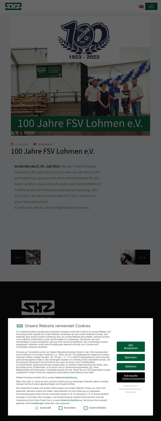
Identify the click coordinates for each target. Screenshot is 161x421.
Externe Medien (95, 408)
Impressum (130, 392)
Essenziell (43, 408)
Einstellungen (37, 403)
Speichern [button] (131, 358)
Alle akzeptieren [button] (131, 347)
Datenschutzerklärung (66, 378)
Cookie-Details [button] (130, 386)
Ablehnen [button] (130, 367)
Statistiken (67, 408)
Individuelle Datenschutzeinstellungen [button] (133, 378)
